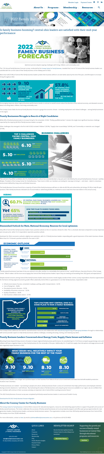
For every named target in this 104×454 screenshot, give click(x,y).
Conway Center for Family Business (52, 69)
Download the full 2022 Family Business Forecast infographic (18, 399)
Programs (34, 432)
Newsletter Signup (61, 439)
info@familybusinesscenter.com (13, 439)
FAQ (33, 439)
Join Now (84, 440)
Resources (35, 434)
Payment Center (36, 443)
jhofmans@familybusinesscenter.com (42, 418)
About (33, 430)
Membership (35, 436)
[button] (99, 7)
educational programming (66, 331)
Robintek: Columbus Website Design (94, 452)
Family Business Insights (38, 441)
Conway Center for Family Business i (14, 407)
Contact (34, 447)
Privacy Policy (36, 445)
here (22, 418)
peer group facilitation (84, 331)
